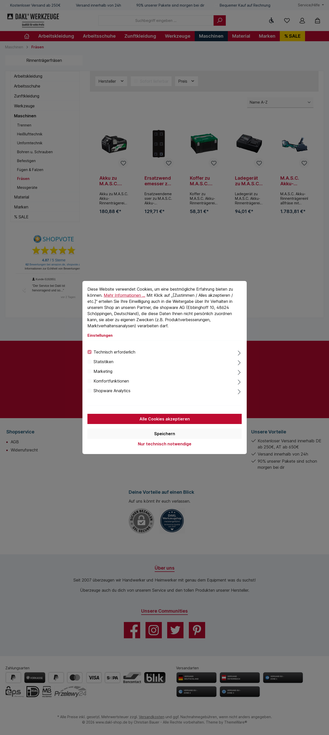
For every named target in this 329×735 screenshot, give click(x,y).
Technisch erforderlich (114, 352)
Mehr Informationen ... (124, 295)
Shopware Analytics (112, 390)
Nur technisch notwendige (164, 443)
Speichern (164, 433)
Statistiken (103, 361)
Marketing (103, 371)
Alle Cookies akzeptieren (164, 418)
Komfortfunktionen (111, 381)
